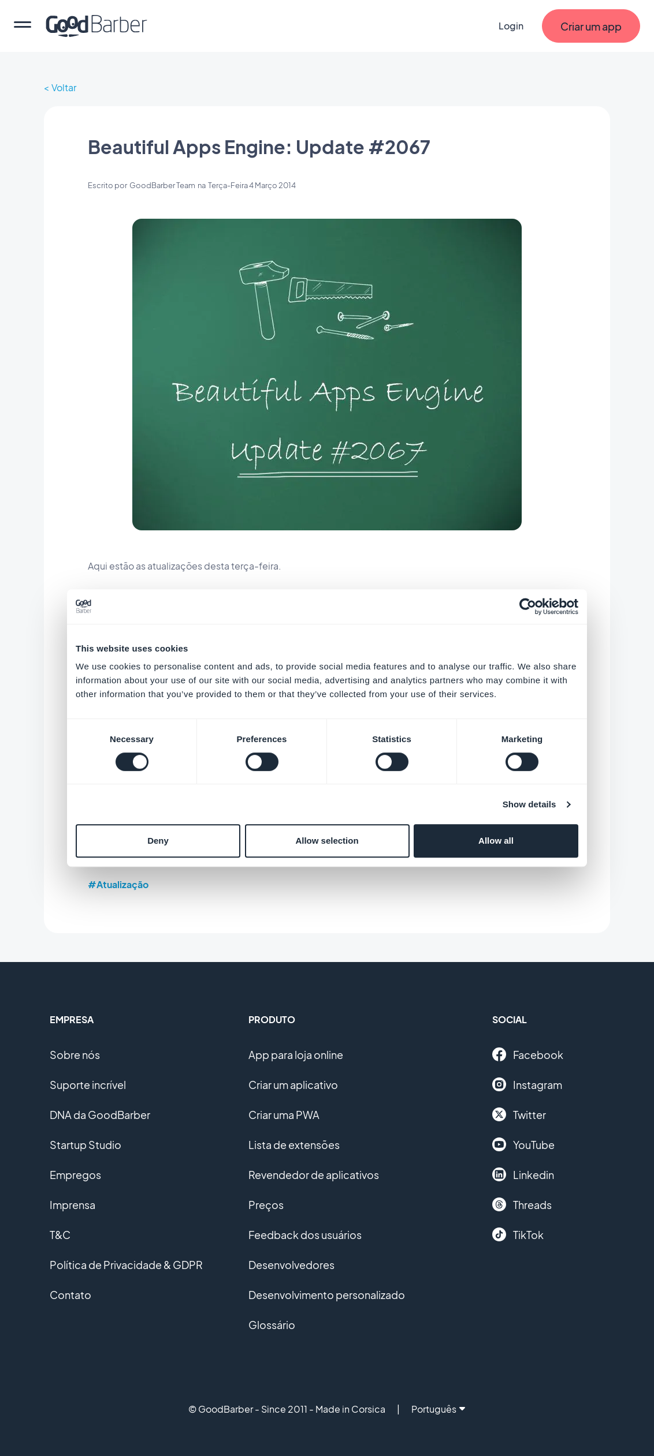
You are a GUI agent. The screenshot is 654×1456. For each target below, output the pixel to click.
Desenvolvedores (291, 1264)
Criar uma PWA (283, 1114)
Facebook (527, 1054)
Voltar (63, 87)
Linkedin (523, 1174)
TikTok (518, 1234)
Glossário (271, 1324)
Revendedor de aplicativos (313, 1174)
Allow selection (326, 840)
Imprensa (72, 1204)
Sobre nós (75, 1054)
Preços (266, 1204)
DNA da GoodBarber (100, 1114)
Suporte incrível (88, 1084)
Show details (529, 804)
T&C (60, 1234)
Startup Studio (85, 1144)
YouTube (523, 1144)
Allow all (496, 840)
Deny (158, 840)
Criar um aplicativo (293, 1084)
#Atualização (118, 884)
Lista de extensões (294, 1144)
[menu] (22, 26)
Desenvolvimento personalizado (326, 1294)
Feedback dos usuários (305, 1234)
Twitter (519, 1114)
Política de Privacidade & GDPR (126, 1264)
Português (438, 1409)
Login (511, 26)
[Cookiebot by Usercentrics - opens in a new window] (527, 606)
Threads (522, 1204)
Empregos (75, 1174)
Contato (70, 1294)
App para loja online (295, 1054)
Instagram (527, 1084)
